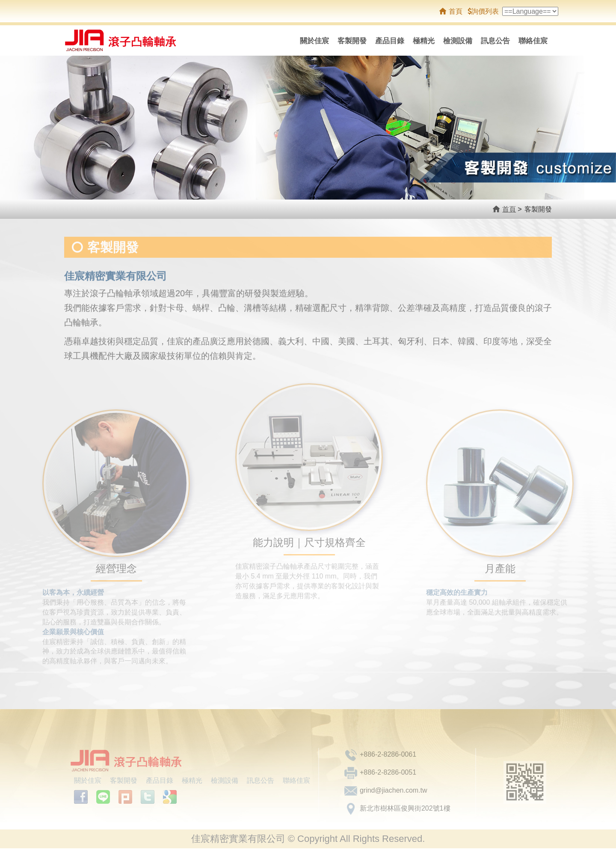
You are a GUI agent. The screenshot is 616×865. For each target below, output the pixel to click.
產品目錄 (389, 41)
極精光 (424, 41)
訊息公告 (495, 41)
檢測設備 (457, 41)
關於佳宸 (314, 41)
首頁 (455, 11)
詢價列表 (483, 11)
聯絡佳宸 (533, 41)
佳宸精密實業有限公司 (129, 40)
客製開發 (352, 41)
